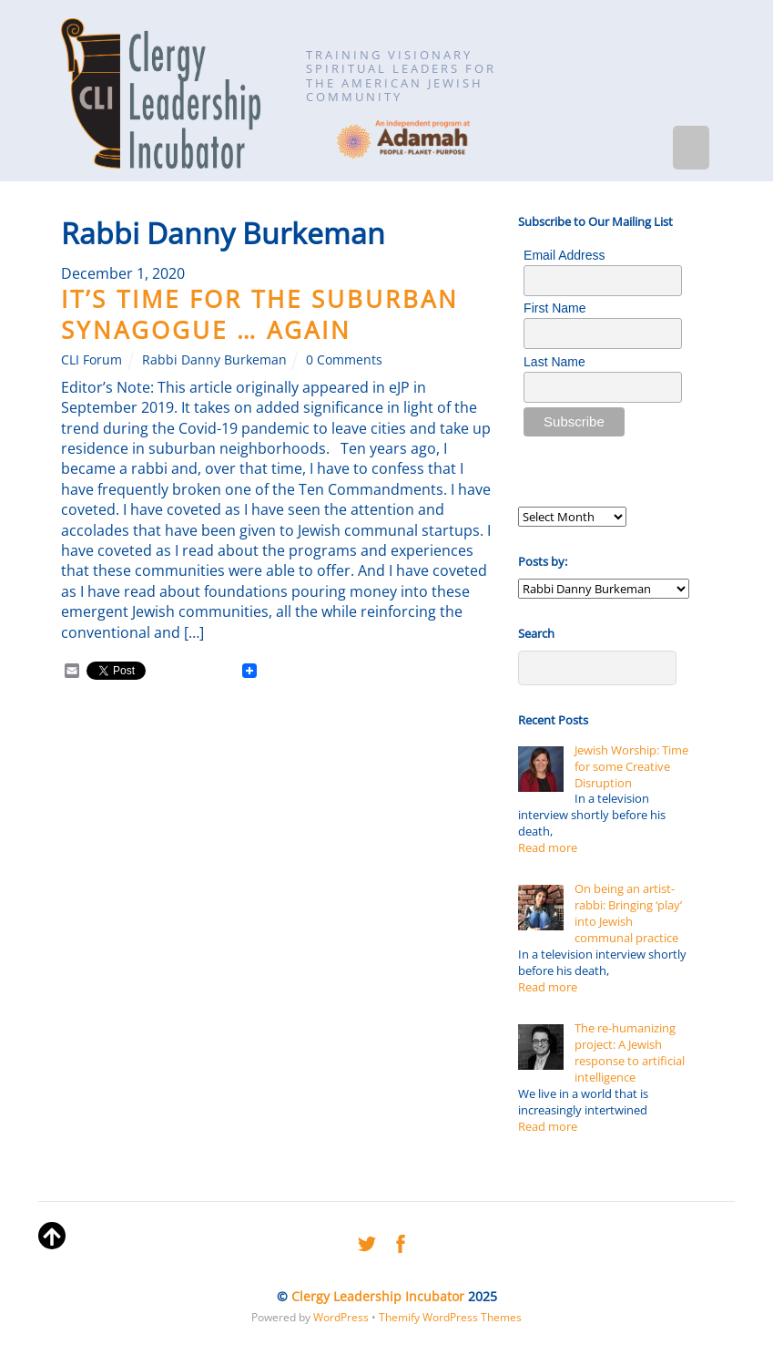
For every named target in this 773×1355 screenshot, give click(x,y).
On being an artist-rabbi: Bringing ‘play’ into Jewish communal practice (628, 913)
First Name (554, 308)
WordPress (341, 1317)
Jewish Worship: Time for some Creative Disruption (631, 766)
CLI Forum (91, 359)
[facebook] (400, 1241)
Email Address (564, 255)
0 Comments (344, 359)
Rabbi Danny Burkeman (214, 359)
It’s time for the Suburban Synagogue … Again (260, 314)
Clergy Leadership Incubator (377, 1296)
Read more (547, 847)
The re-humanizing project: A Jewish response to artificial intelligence (630, 1052)
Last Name (554, 361)
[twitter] (367, 1241)
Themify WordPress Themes (450, 1317)
